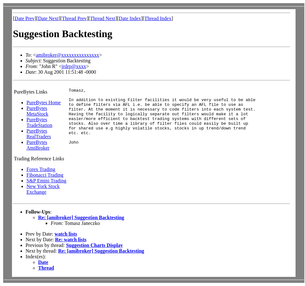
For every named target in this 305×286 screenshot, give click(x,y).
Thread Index (157, 18)
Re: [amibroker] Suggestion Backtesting (81, 217)
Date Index (130, 18)
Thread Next (102, 18)
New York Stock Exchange (43, 189)
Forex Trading (40, 169)
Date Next (48, 18)
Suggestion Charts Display (94, 245)
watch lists (66, 234)
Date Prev (24, 18)
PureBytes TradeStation (39, 122)
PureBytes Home (43, 102)
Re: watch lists (71, 239)
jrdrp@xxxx (73, 66)
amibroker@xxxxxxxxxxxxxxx (67, 55)
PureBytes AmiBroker (37, 145)
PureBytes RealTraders (38, 133)
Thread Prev (74, 18)
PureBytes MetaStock (37, 111)
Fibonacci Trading (44, 175)
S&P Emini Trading (46, 180)
